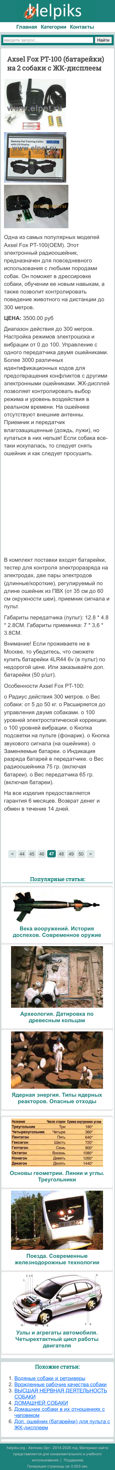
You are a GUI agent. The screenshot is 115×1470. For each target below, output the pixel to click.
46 (41, 853)
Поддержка (73, 1460)
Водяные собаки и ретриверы (49, 1378)
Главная (26, 27)
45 (31, 853)
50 (81, 853)
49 (71, 853)
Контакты (82, 27)
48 (61, 853)
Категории (53, 27)
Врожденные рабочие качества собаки (60, 1384)
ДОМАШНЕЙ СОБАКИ (41, 1403)
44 (22, 853)
